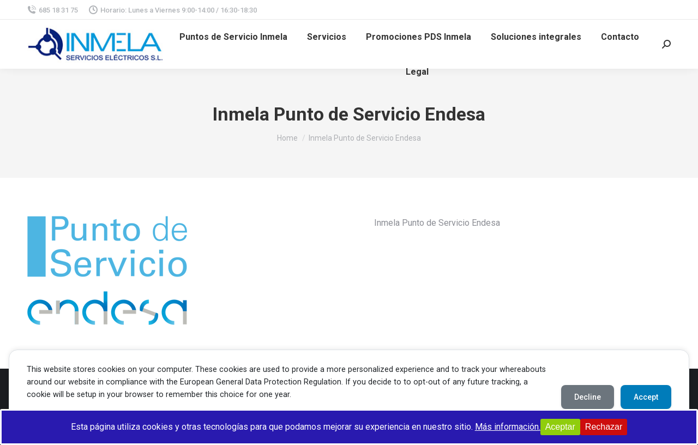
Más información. (507, 427)
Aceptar (560, 426)
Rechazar (603, 426)
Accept (646, 397)
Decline (587, 397)
